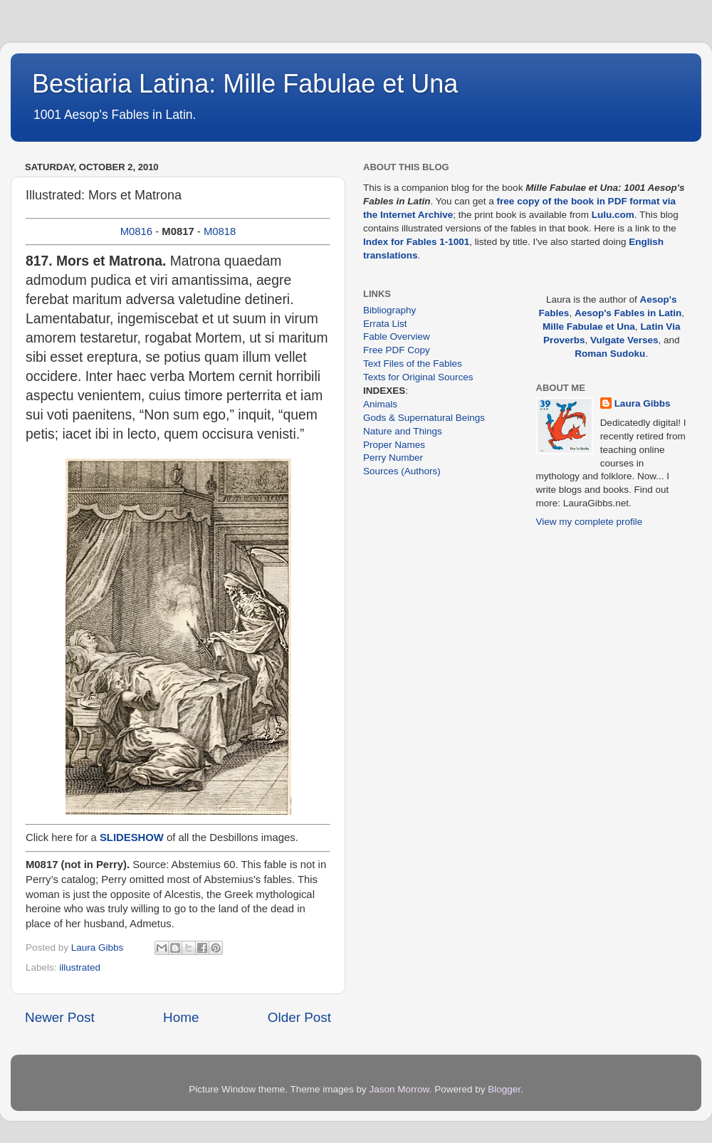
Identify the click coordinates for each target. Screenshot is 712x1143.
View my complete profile (589, 521)
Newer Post (60, 1017)
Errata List (385, 323)
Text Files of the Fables (412, 363)
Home (181, 1017)
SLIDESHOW (132, 837)
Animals (380, 404)
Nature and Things (402, 431)
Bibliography (389, 310)
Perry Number (393, 457)
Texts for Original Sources (418, 377)
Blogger (504, 1089)
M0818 (220, 231)
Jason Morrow (399, 1089)
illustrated (79, 967)
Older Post (299, 1017)
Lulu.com (613, 214)
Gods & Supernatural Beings (424, 417)
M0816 (136, 231)
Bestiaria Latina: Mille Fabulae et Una (245, 83)
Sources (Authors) (402, 471)
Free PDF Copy (396, 350)
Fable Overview (396, 336)
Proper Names (394, 444)
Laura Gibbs (642, 403)
